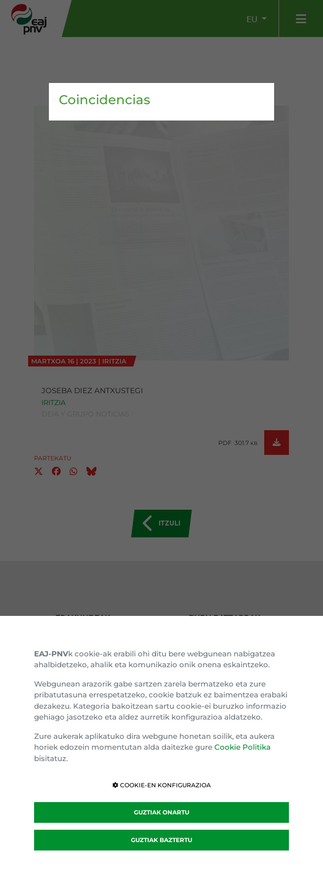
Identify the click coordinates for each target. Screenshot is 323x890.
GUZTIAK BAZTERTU (161, 840)
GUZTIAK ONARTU (161, 812)
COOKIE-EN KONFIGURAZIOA (162, 785)
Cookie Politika (242, 747)
